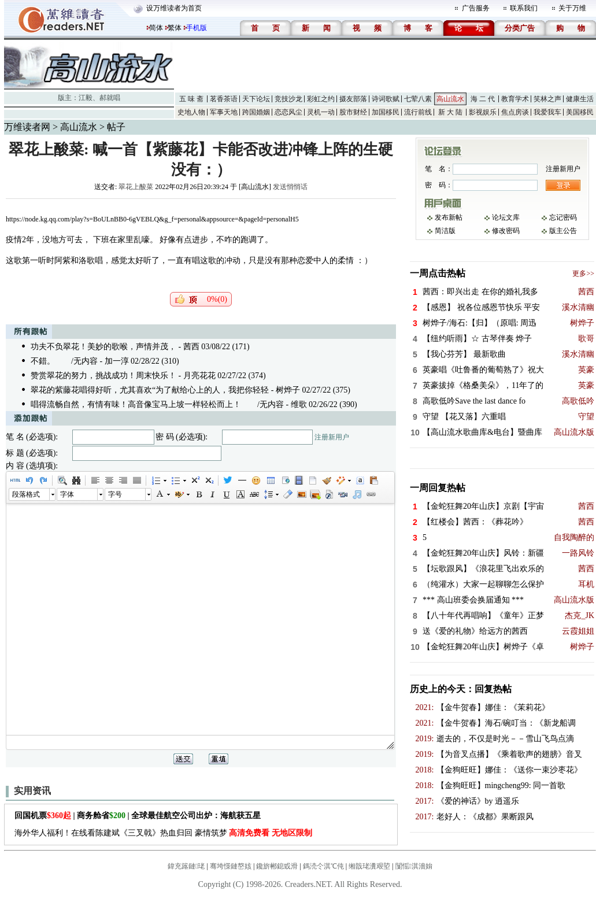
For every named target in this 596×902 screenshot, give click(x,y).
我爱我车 (547, 112)
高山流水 (450, 99)
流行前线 (418, 112)
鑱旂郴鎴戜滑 (277, 866)
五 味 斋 (191, 99)
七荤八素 (418, 99)
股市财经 (353, 112)
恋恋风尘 (288, 112)
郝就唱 (109, 98)
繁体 (175, 28)
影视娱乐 (483, 112)
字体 (67, 494)
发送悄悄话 (290, 187)
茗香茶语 (224, 99)
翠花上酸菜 (136, 187)
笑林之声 (547, 99)
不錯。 (43, 361)
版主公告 (563, 231)
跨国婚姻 (256, 112)
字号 (115, 494)
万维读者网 (27, 127)
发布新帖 (448, 217)
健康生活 (580, 99)
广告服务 (476, 8)
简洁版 (445, 231)
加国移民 (385, 112)
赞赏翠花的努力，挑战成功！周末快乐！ (103, 375)
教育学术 (515, 99)
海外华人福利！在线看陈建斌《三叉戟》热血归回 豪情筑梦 (163, 833)
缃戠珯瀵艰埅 (369, 866)
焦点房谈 (515, 112)
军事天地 (224, 112)
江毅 (85, 98)
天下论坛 (256, 99)
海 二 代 (483, 99)
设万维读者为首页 (174, 8)
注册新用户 (331, 437)
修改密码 (506, 231)
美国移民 (580, 112)
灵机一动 (321, 112)
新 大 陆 (450, 112)
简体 (156, 28)
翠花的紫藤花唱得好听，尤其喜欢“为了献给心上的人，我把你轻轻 (150, 390)
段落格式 (26, 494)
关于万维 (572, 8)
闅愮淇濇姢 (413, 866)
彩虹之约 (321, 99)
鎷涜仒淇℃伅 (323, 866)
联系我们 (524, 8)
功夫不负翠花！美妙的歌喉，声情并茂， (103, 346)
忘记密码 (563, 217)
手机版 (196, 28)
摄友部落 (353, 99)
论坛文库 (506, 217)
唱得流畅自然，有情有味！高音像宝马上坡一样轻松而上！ (136, 404)
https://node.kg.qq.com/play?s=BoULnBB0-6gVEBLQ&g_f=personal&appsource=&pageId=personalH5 (152, 219)
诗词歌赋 (385, 99)
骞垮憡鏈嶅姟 (230, 866)
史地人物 (191, 112)
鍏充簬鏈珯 (186, 866)
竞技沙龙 (288, 99)
